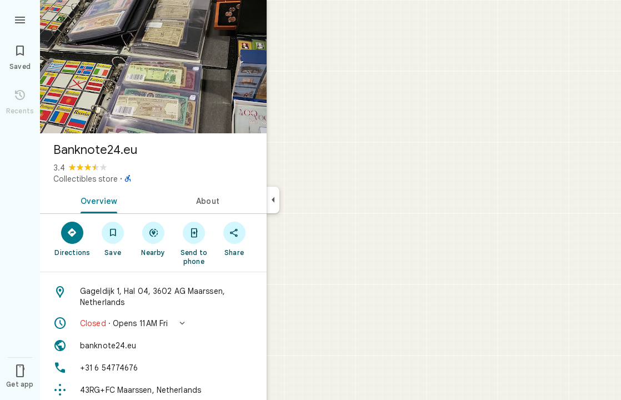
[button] (153, 323)
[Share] (234, 238)
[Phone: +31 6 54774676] (153, 368)
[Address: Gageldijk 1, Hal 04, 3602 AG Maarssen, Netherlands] (153, 296)
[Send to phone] (193, 242)
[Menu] (20, 19)
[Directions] (72, 238)
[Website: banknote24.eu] (153, 345)
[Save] (113, 238)
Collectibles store (85, 179)
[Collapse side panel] (273, 200)
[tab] (96, 200)
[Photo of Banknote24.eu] (153, 66)
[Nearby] (153, 238)
